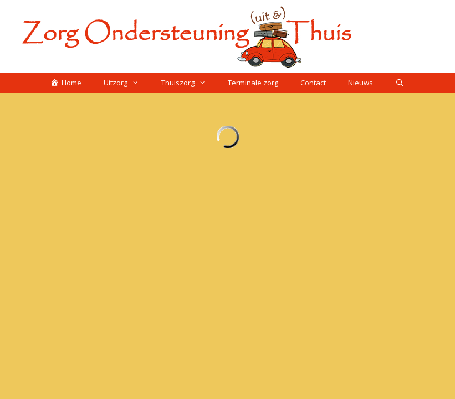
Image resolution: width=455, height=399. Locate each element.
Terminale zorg (253, 83)
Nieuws (360, 83)
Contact (313, 83)
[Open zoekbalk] (400, 83)
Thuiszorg (189, 83)
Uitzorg (127, 83)
